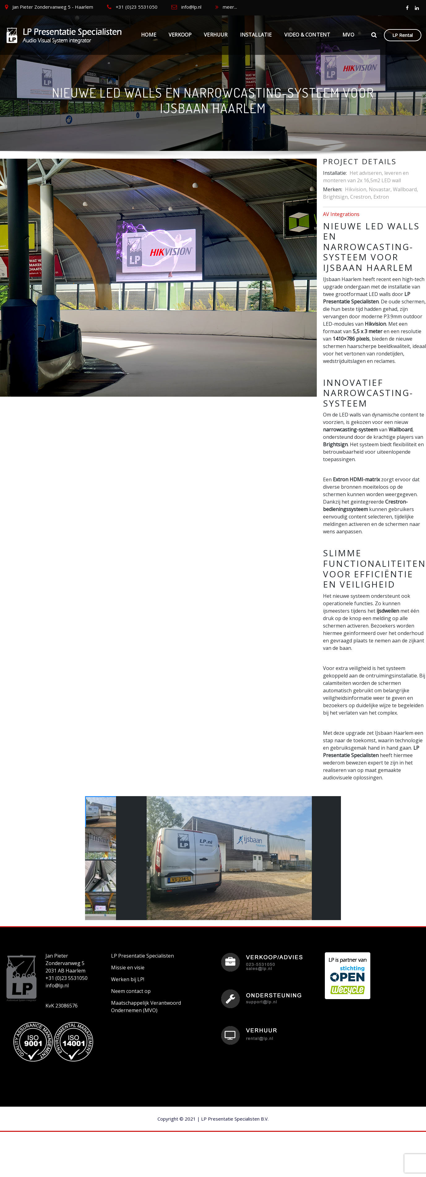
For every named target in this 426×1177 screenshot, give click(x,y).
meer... (230, 7)
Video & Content (307, 34)
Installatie (256, 34)
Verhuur (215, 34)
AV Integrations (341, 214)
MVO (348, 34)
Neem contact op (131, 991)
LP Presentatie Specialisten (142, 955)
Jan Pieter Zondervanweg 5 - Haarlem (52, 7)
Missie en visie (127, 967)
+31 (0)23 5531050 (136, 7)
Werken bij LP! (127, 979)
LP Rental (402, 35)
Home (148, 34)
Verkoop (180, 34)
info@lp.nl (191, 7)
